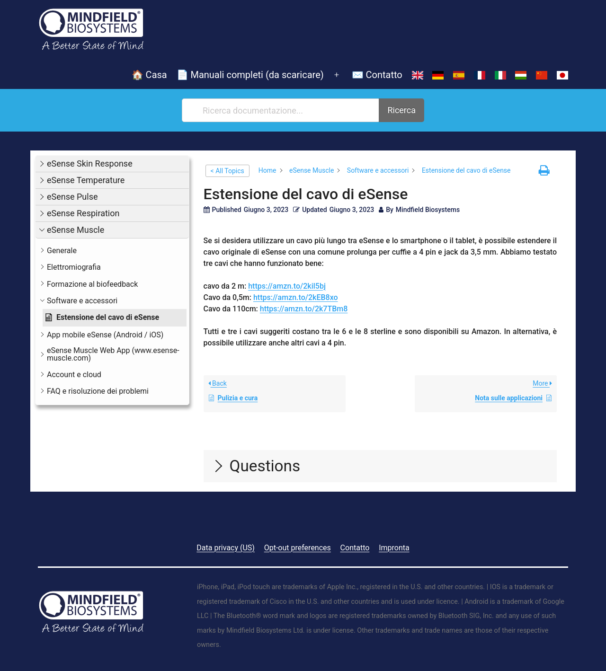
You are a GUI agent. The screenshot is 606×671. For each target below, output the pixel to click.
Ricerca (401, 110)
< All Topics (227, 171)
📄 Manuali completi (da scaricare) (250, 74)
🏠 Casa (149, 74)
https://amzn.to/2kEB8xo (295, 297)
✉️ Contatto (377, 74)
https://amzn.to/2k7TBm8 (304, 308)
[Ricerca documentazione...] (281, 110)
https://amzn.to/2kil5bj (287, 286)
